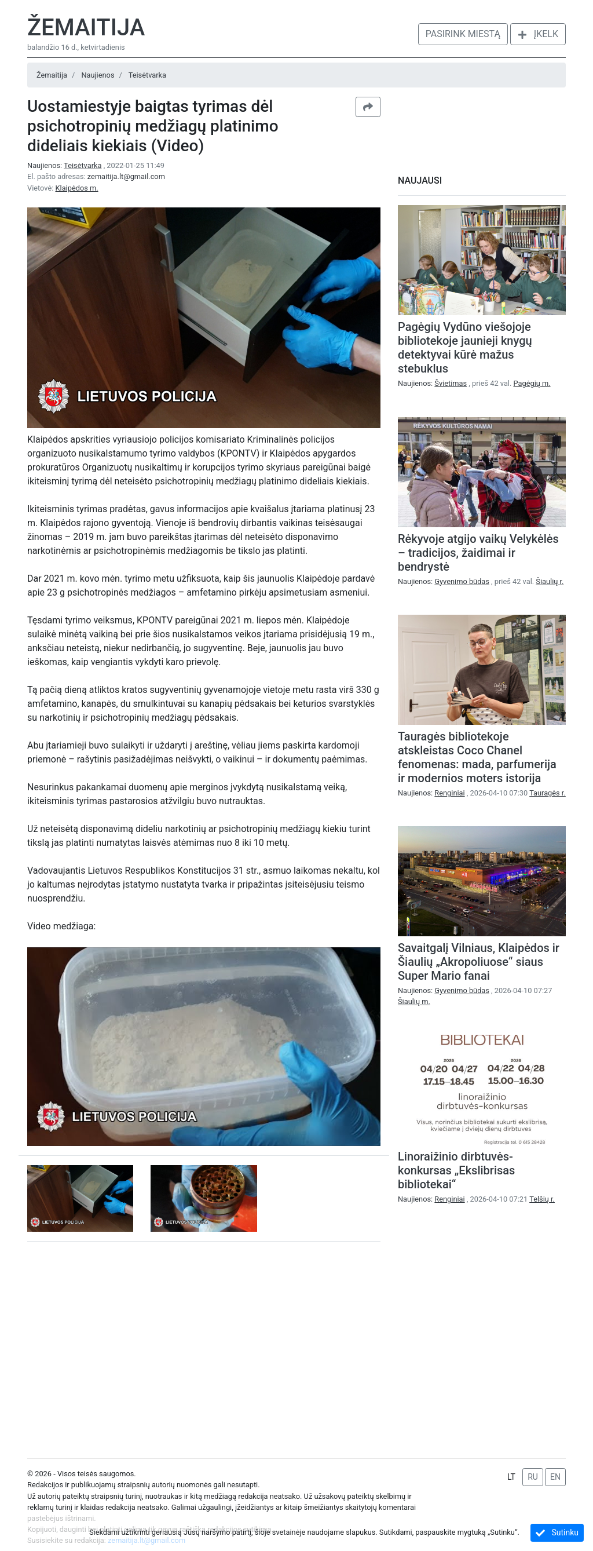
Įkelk (538, 33)
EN (555, 1476)
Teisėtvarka (147, 75)
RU (533, 1476)
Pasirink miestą (463, 33)
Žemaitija (86, 27)
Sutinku (557, 1533)
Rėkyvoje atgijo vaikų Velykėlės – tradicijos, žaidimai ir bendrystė (478, 553)
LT (511, 1476)
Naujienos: (65, 165)
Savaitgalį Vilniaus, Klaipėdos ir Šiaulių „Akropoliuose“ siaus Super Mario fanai (478, 962)
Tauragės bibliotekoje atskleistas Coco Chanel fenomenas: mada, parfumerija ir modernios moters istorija (477, 757)
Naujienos (97, 75)
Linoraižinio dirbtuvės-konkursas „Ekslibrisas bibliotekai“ (456, 1170)
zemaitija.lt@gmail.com (126, 176)
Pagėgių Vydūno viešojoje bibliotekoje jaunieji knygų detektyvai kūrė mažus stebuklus (465, 347)
